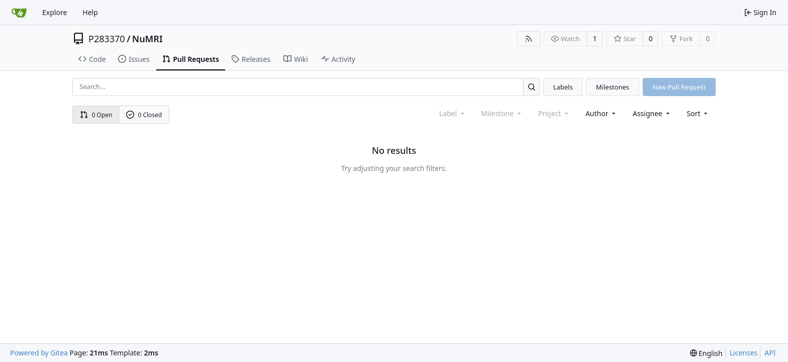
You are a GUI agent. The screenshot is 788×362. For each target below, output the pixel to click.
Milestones (612, 87)
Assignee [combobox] (652, 113)
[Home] (19, 13)
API (769, 352)
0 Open (96, 115)
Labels (563, 87)
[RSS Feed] (528, 38)
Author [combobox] (601, 113)
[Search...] (531, 87)
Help (90, 12)
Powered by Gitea (39, 352)
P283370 (106, 39)
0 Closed (144, 115)
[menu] (698, 113)
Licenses (744, 352)
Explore (54, 12)
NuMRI (147, 39)
